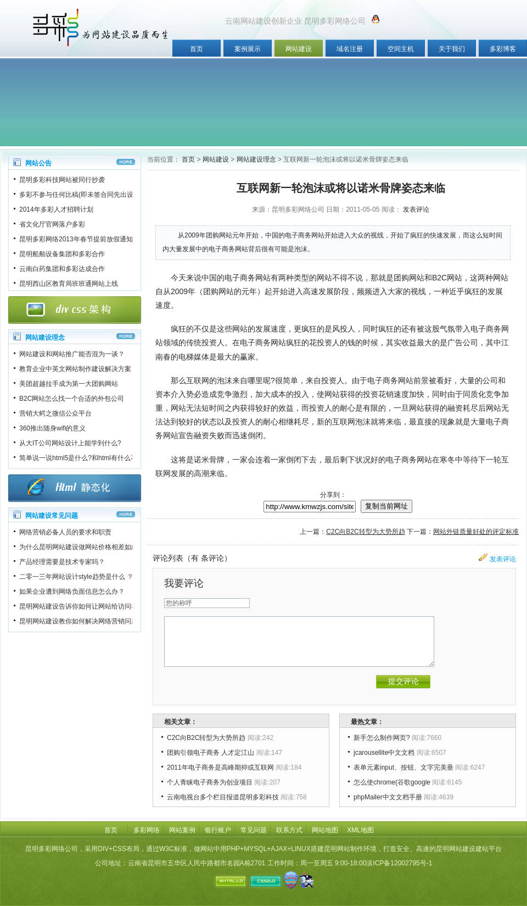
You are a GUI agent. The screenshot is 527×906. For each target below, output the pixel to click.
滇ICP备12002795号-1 (399, 863)
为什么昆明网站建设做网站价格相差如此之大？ (88, 547)
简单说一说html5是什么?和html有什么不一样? (86, 458)
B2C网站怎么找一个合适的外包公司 (71, 398)
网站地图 (325, 830)
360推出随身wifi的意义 (52, 428)
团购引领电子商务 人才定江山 (210, 752)
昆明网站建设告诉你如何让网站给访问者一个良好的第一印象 (108, 606)
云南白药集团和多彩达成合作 (62, 269)
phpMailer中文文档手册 (388, 797)
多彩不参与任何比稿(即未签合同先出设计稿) (84, 194)
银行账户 (218, 830)
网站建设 (298, 49)
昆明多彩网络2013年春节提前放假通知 (76, 239)
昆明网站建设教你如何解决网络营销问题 (78, 621)
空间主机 (401, 49)
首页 (196, 49)
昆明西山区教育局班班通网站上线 (68, 284)
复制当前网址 (386, 506)
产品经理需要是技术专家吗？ (62, 562)
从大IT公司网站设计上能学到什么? (70, 443)
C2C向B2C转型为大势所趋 (365, 531)
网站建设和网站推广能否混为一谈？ (72, 354)
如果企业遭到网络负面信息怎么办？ (72, 591)
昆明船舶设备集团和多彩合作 (62, 254)
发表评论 (416, 209)
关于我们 (452, 49)
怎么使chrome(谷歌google (392, 782)
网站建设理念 (256, 159)
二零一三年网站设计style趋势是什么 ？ (76, 577)
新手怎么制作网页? (382, 738)
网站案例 (182, 830)
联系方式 (289, 830)
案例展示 (247, 49)
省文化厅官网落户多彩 (52, 224)
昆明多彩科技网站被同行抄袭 (62, 180)
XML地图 (360, 830)
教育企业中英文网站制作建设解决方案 (75, 369)
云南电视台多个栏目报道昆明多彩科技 (223, 797)
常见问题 (253, 830)
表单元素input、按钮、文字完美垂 (403, 767)
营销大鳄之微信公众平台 (55, 413)
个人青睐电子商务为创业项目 (210, 782)
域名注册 (350, 49)
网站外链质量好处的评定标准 (476, 531)
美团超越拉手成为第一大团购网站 (68, 384)
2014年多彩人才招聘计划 (56, 209)
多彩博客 (503, 49)
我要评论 (184, 583)
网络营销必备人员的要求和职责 (65, 532)
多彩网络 (146, 830)
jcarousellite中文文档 (384, 752)
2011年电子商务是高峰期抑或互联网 (220, 767)
